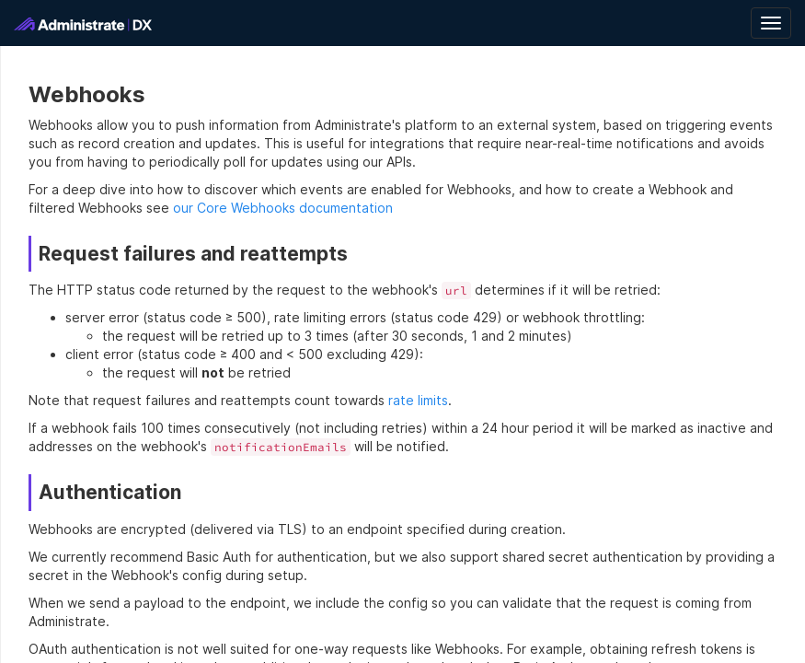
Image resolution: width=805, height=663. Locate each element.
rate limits (418, 400)
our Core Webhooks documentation (283, 207)
